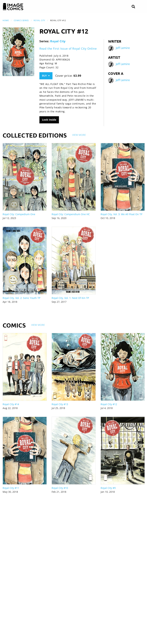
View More (79, 135)
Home (6, 20)
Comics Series (21, 20)
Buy (46, 75)
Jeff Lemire (123, 48)
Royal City (39, 20)
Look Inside (49, 119)
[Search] (133, 7)
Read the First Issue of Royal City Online (68, 49)
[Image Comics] (13, 6)
